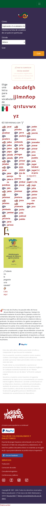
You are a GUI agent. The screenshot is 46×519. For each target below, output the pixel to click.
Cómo (4, 21)
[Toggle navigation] (39, 4)
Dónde (5, 37)
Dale (39, 53)
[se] (32, 182)
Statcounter (5, 505)
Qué (3, 47)
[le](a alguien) (33, 173)
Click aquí (6, 291)
